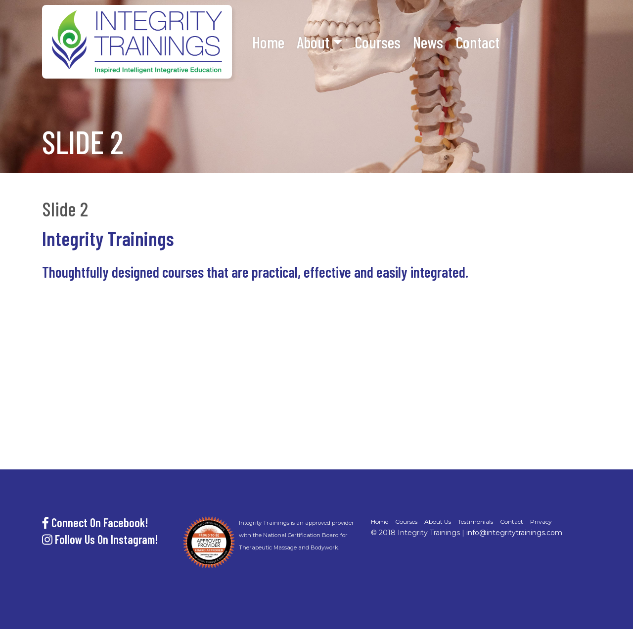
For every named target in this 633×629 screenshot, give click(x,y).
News (428, 42)
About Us (437, 521)
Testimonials (475, 521)
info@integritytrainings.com (514, 532)
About (313, 42)
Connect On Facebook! (95, 522)
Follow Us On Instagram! (100, 539)
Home (268, 42)
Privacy (541, 521)
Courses (378, 42)
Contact (477, 42)
